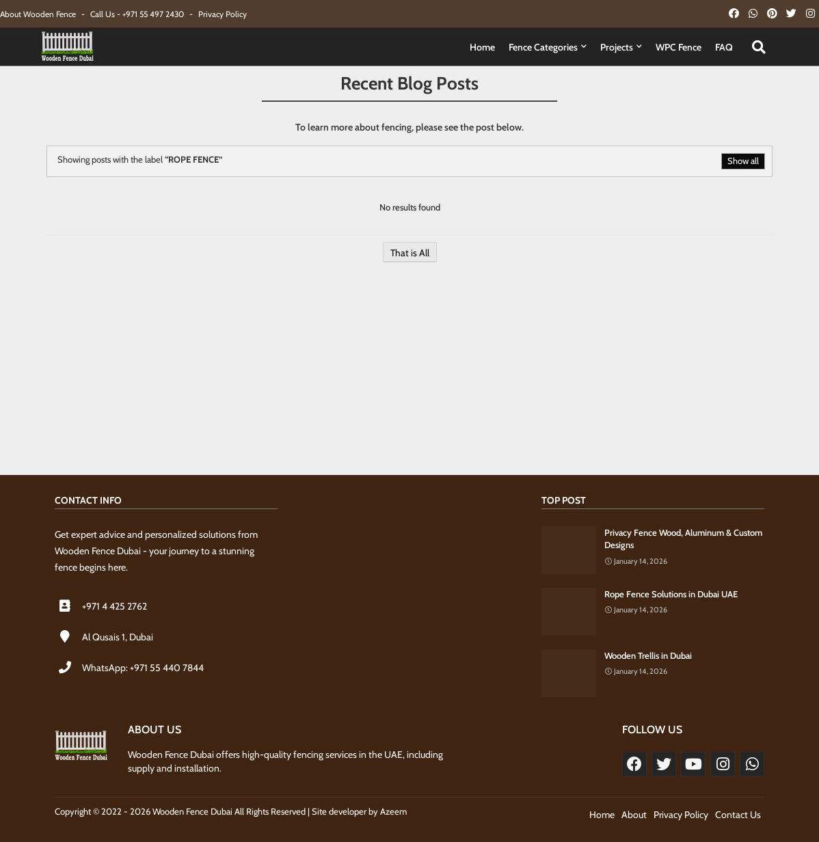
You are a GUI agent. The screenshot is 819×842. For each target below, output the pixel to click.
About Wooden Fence (39, 14)
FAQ (724, 47)
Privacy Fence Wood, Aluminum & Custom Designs (683, 538)
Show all (743, 160)
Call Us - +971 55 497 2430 (138, 14)
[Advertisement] (409, 376)
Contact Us (738, 815)
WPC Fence (678, 47)
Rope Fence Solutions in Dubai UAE (671, 593)
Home (482, 47)
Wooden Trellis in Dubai (648, 655)
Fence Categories (543, 47)
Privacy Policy (222, 14)
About (634, 815)
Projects (616, 47)
